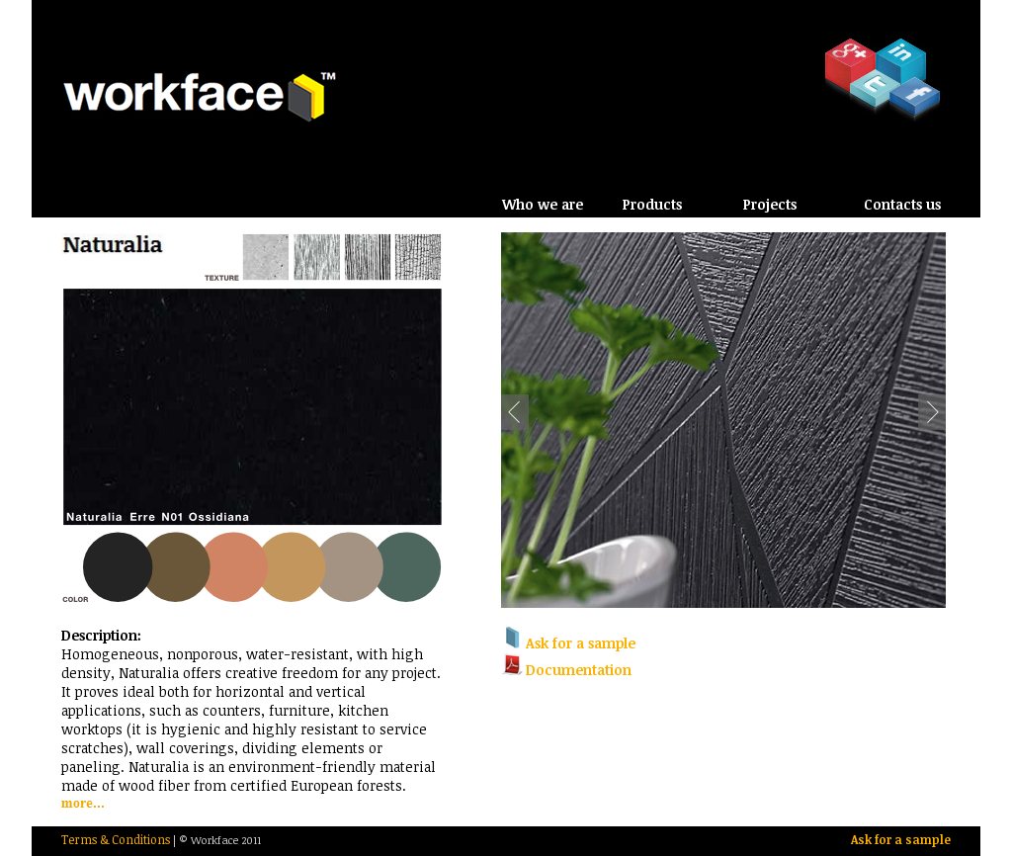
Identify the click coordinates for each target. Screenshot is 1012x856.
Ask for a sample (901, 839)
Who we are (542, 204)
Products (652, 204)
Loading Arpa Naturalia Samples (254, 420)
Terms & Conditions (115, 839)
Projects (770, 204)
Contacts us (902, 204)
